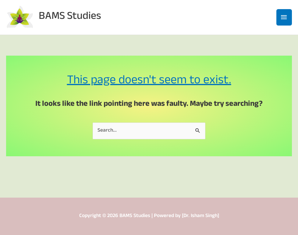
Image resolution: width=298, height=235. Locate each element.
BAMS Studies (70, 17)
